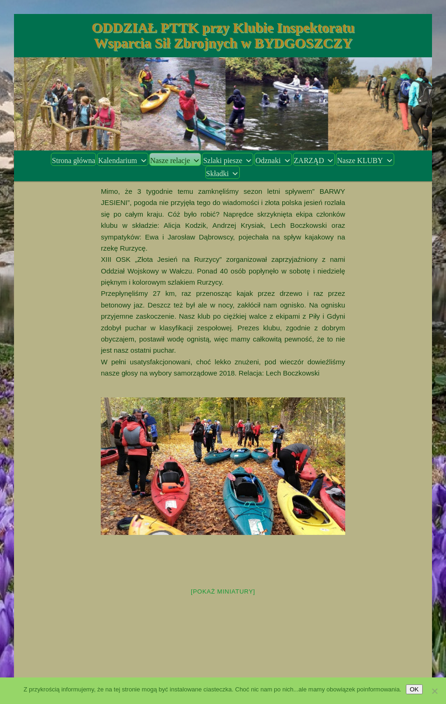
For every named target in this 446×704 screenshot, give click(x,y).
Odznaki (273, 160)
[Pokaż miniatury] (223, 591)
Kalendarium (122, 160)
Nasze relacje (175, 160)
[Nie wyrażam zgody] (434, 691)
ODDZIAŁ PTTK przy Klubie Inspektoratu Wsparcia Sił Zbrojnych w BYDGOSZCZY (222, 35)
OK (414, 689)
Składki (222, 174)
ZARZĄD (314, 160)
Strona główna (73, 160)
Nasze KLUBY (365, 160)
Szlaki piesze (227, 160)
